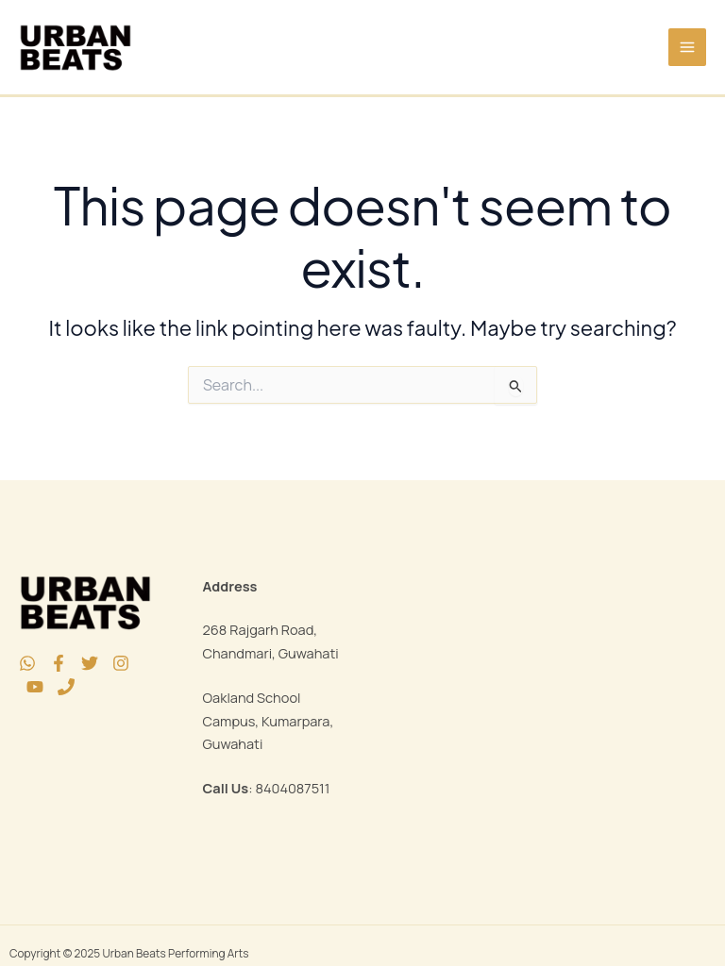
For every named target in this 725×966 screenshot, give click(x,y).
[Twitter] (89, 663)
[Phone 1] (66, 686)
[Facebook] (58, 663)
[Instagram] (120, 663)
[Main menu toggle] (687, 47)
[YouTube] (34, 686)
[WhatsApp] (27, 663)
